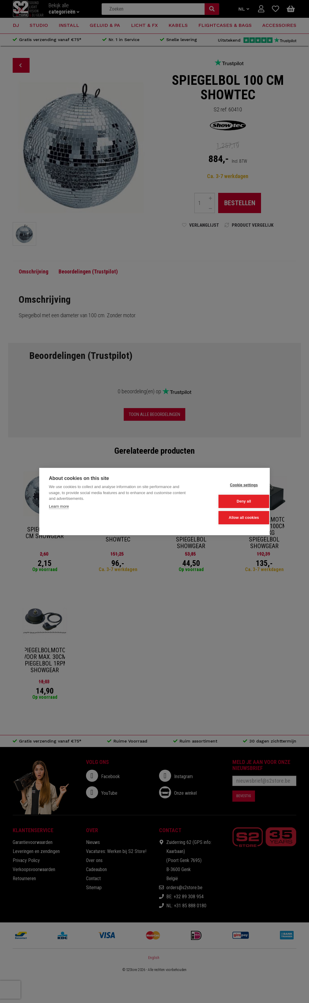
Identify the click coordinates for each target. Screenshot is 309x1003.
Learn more (59, 506)
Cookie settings (230, 486)
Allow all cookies (230, 518)
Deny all (230, 502)
